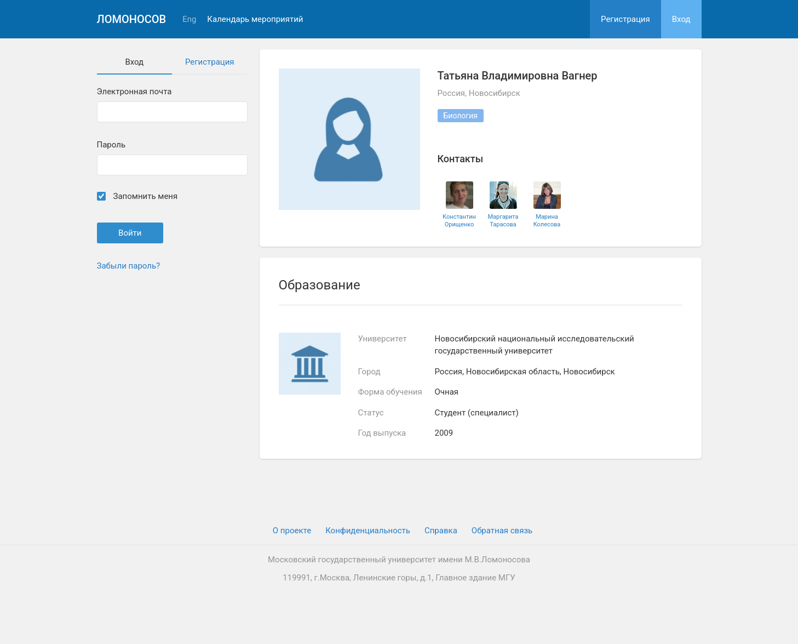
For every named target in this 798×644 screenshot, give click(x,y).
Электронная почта (134, 92)
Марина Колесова (547, 220)
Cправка (440, 530)
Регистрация (625, 19)
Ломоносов (132, 19)
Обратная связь (502, 530)
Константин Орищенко (459, 220)
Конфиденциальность (367, 530)
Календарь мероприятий (255, 19)
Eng (189, 19)
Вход (681, 19)
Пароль (111, 145)
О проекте (292, 530)
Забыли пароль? (128, 266)
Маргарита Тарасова (502, 220)
